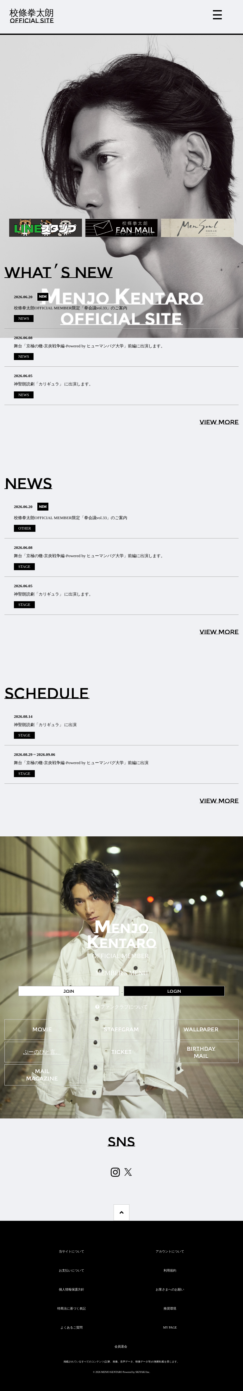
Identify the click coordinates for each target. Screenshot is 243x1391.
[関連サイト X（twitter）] (128, 1172)
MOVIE (42, 1029)
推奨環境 (170, 1308)
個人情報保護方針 (71, 1289)
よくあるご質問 (71, 1327)
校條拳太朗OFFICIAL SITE (31, 15)
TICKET (121, 1052)
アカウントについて (170, 1251)
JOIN (69, 991)
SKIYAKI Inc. (142, 1372)
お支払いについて (71, 1270)
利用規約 (170, 1270)
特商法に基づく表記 (71, 1308)
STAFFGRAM (121, 1029)
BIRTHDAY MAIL (201, 1052)
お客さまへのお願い (170, 1289)
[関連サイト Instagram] (115, 1172)
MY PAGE (170, 1327)
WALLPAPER (201, 1029)
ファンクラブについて (124, 1006)
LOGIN (174, 991)
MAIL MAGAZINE (42, 1075)
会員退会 (121, 1346)
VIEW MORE (219, 422)
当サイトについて (71, 1251)
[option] (121, 186)
